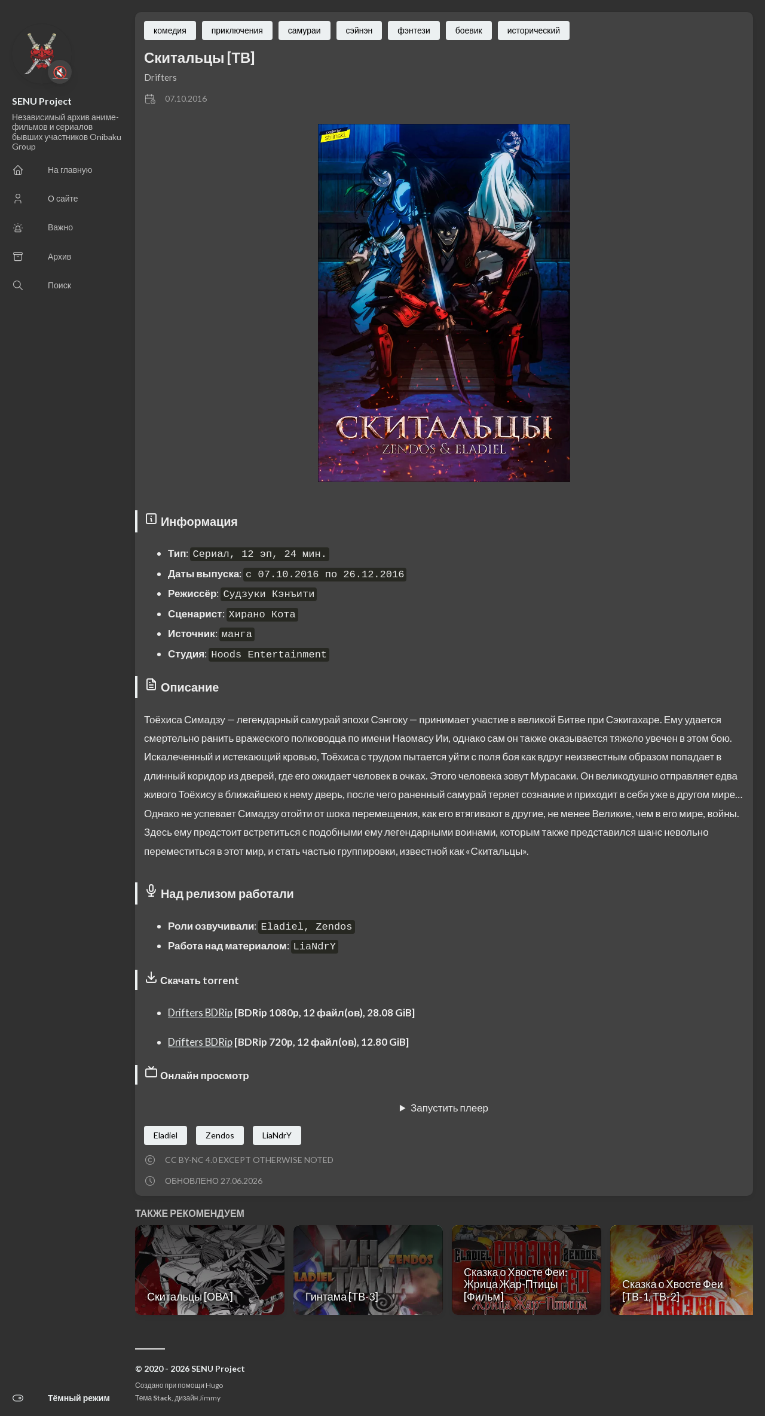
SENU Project (42, 100)
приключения (237, 30)
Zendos (220, 1135)
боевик (468, 30)
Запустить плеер (449, 1107)
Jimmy (210, 1397)
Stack (162, 1397)
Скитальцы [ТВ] (199, 57)
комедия (170, 30)
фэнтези (413, 30)
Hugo (214, 1385)
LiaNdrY (277, 1135)
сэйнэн (359, 30)
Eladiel (166, 1135)
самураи (304, 30)
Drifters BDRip (201, 1012)
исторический (533, 30)
